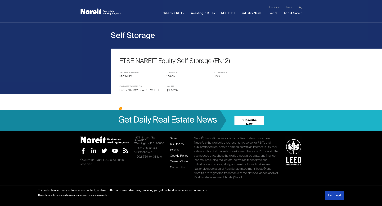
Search (174, 138)
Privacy (174, 150)
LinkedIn (94, 151)
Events (272, 13)
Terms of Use (179, 161)
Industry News (251, 13)
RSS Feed (126, 151)
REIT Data (228, 13)
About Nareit (293, 13)
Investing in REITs (203, 13)
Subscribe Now (249, 122)
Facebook (83, 151)
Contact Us (177, 167)
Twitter (104, 151)
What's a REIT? (173, 13)
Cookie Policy (179, 155)
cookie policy (101, 195)
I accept (334, 195)
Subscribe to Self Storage (120, 108)
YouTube (115, 151)
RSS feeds (177, 144)
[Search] (300, 7)
